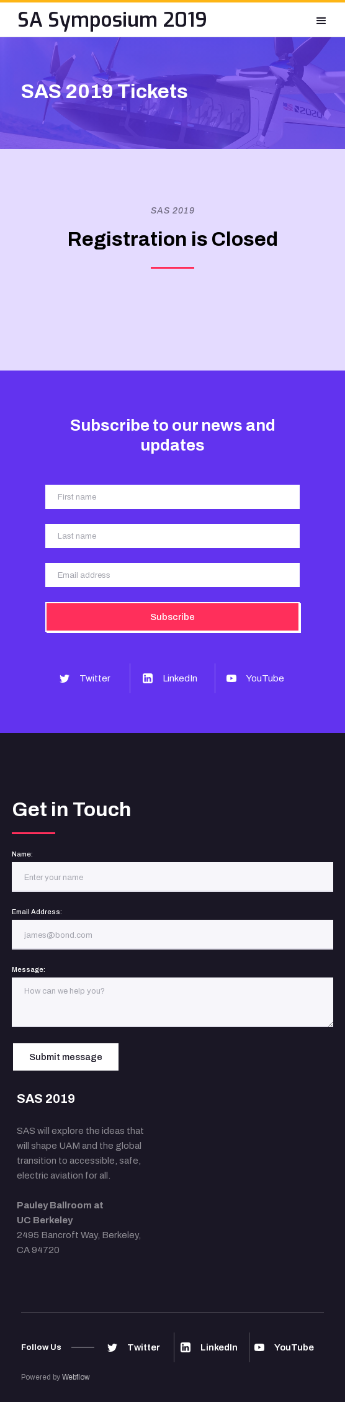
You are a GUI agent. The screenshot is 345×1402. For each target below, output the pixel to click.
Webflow (76, 1377)
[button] (321, 19)
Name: (22, 854)
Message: (28, 969)
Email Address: (37, 911)
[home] (112, 19)
